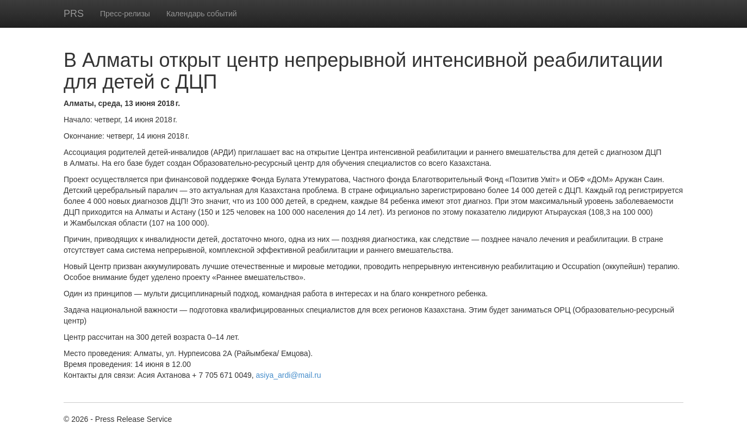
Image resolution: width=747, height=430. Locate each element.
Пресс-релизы (125, 13)
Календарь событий (201, 13)
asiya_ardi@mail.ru (288, 375)
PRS (74, 13)
